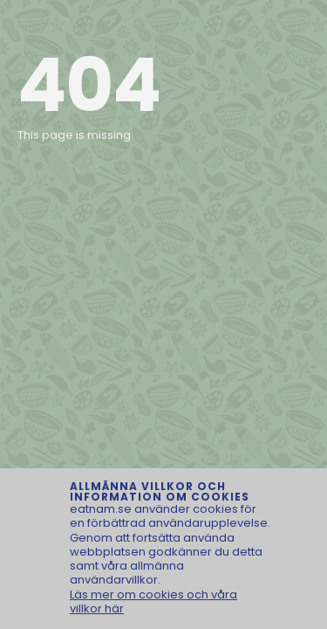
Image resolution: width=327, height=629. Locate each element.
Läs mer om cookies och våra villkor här (153, 601)
